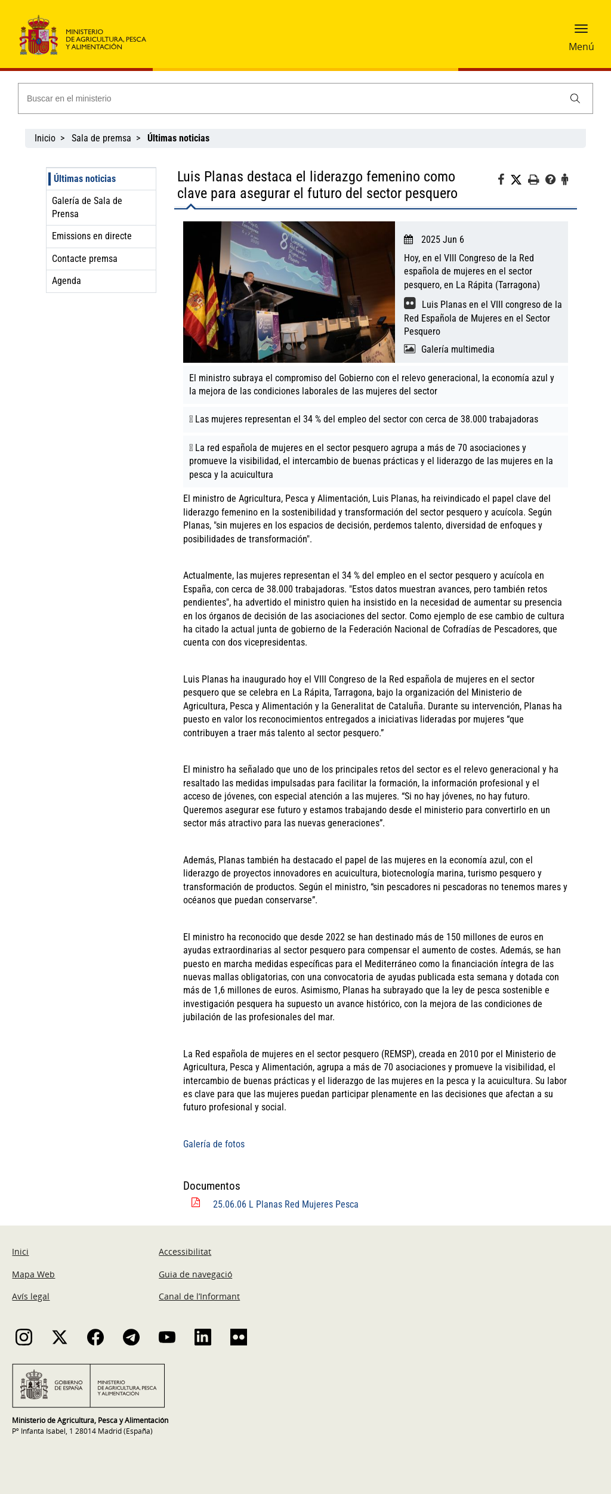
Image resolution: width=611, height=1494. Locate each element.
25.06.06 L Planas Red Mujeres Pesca (286, 1204)
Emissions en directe (92, 236)
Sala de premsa (101, 138)
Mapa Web (33, 1274)
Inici (20, 1251)
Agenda (66, 280)
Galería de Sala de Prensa (87, 207)
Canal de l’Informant (199, 1296)
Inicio (45, 138)
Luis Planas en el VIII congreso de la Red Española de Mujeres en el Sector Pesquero (483, 318)
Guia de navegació (195, 1274)
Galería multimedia (458, 349)
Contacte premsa (85, 258)
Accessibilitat (185, 1251)
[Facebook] (504, 181)
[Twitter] (519, 180)
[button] (581, 32)
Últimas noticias (85, 178)
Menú (581, 46)
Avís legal (31, 1296)
